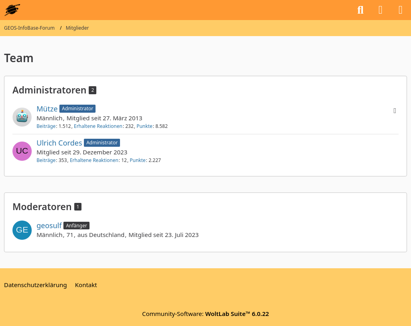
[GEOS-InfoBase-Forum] (12, 10)
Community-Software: (205, 314)
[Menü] (401, 10)
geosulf (49, 225)
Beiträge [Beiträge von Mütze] (46, 126)
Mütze (47, 108)
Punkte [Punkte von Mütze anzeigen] (144, 126)
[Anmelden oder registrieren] (380, 10)
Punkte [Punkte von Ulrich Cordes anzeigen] (138, 160)
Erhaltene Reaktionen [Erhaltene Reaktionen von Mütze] (98, 126)
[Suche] (360, 10)
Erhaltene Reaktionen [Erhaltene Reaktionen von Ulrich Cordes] (94, 160)
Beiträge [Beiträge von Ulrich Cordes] (46, 160)
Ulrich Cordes (59, 143)
